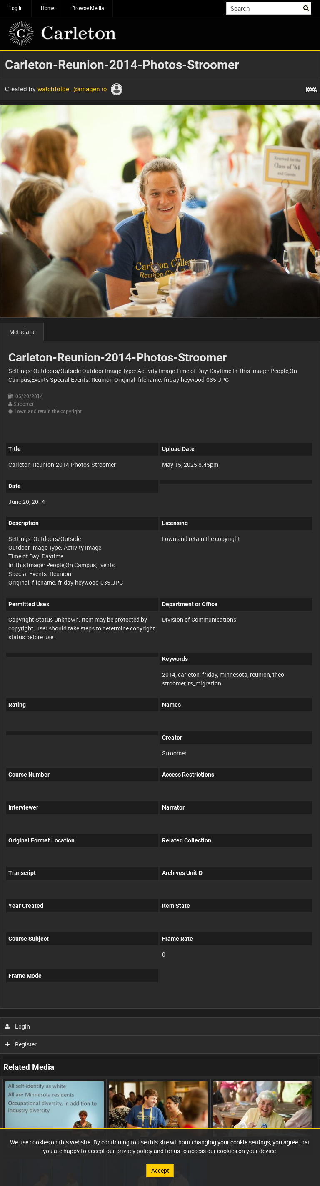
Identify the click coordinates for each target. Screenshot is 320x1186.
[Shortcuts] (312, 88)
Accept (160, 1170)
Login (17, 1026)
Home (47, 8)
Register (21, 1044)
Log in (16, 8)
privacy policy (134, 1151)
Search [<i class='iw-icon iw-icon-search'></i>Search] (306, 7)
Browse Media (88, 8)
